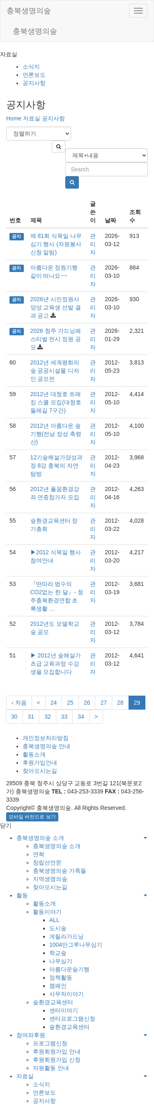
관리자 (93, 244)
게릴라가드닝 (66, 936)
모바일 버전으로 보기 (32, 817)
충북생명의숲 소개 (40, 838)
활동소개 (34, 754)
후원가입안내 (40, 762)
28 (120, 702)
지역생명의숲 (50, 879)
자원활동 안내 (51, 1068)
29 (137, 702)
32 (47, 716)
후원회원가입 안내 (56, 1051)
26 (87, 702)
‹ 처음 (19, 702)
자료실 (31, 118)
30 (14, 716)
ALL (54, 920)
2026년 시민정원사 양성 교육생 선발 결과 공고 (55, 307)
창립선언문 (47, 862)
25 (70, 702)
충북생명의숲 (29, 11)
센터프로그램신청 (72, 1018)
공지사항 (34, 83)
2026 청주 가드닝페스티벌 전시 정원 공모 (55, 338)
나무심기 (60, 961)
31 (31, 716)
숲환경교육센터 (53, 1002)
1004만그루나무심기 (75, 944)
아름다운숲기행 (69, 969)
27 (103, 702)
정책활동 (60, 977)
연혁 (38, 854)
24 (54, 702)
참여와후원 (30, 1035)
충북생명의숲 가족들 (59, 870)
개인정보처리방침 (46, 738)
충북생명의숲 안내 (46, 746)
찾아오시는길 (40, 771)
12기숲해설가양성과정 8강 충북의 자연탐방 (56, 465)
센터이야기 (63, 1010)
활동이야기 (47, 911)
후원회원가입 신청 (56, 1059)
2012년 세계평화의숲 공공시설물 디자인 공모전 (55, 370)
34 (81, 716)
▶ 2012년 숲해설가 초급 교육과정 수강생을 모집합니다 (55, 663)
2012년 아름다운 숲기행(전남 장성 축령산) (55, 433)
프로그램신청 (50, 1043)
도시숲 (58, 928)
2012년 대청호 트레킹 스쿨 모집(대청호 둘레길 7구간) (55, 402)
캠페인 (58, 985)
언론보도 (34, 74)
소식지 (31, 66)
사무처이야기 (66, 994)
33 (64, 716)
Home (13, 118)
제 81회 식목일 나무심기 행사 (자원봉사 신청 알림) (56, 244)
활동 (22, 895)
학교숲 (58, 953)
